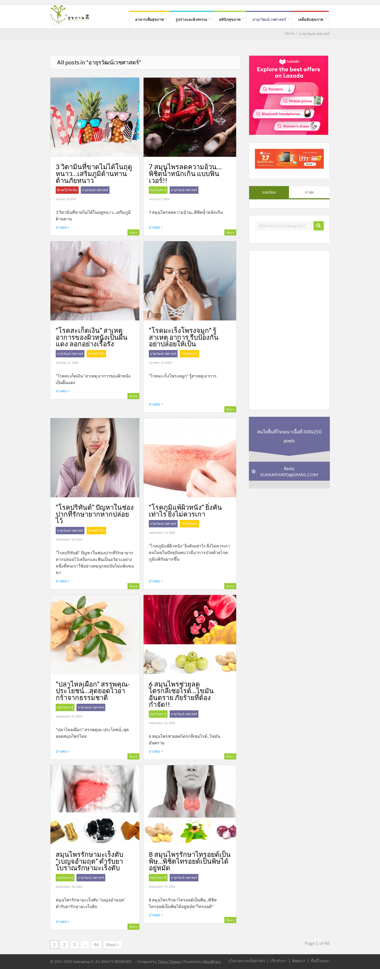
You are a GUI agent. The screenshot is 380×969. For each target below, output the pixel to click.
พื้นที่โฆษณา (320, 960)
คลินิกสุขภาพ (229, 19)
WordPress (212, 961)
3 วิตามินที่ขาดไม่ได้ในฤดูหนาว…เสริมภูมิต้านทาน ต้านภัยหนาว (94, 173)
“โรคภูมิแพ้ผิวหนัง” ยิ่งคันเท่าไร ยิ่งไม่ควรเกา (185, 510)
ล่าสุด (309, 192)
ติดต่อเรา (298, 960)
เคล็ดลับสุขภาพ (310, 19)
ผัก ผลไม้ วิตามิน (67, 190)
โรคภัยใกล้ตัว (96, 353)
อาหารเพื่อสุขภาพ (149, 19)
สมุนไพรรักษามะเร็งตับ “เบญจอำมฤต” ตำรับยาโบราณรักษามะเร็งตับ (89, 861)
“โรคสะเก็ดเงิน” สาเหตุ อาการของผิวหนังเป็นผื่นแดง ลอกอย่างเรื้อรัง (91, 337)
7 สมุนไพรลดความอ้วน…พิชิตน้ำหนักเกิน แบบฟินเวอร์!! (185, 173)
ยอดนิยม (269, 192)
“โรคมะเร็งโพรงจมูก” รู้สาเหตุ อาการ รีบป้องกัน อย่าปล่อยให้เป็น (183, 337)
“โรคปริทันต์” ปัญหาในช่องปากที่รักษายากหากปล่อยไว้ (95, 513)
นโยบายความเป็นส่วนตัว (246, 960)
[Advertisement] (288, 329)
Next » (112, 944)
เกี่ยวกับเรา (278, 960)
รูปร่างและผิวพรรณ (191, 19)
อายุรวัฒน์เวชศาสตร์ (269, 19)
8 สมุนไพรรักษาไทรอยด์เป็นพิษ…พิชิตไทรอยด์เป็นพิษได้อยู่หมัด (190, 861)
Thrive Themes (169, 961)
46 (96, 944)
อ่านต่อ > (63, 227)
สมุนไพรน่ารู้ (158, 190)
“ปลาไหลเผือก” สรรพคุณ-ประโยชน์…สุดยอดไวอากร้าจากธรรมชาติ (93, 690)
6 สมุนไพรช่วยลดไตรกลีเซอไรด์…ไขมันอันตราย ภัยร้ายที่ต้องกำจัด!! (181, 694)
